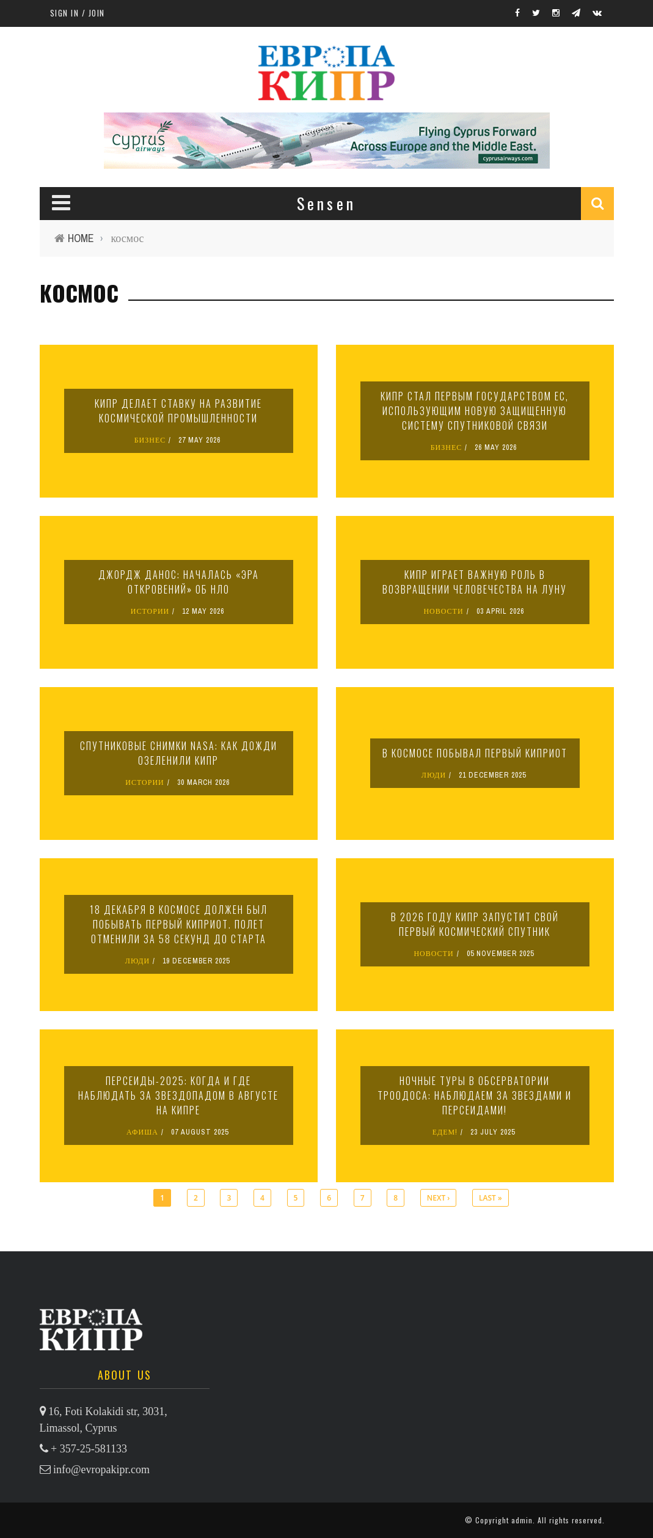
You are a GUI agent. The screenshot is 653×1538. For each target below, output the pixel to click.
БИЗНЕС (150, 440)
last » (490, 1198)
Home (81, 238)
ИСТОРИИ (150, 611)
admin (522, 1520)
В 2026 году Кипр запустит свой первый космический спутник (475, 924)
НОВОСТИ (443, 611)
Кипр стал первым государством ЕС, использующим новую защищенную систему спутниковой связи (475, 411)
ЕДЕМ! (445, 1132)
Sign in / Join (77, 13)
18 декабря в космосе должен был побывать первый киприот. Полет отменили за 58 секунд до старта (179, 924)
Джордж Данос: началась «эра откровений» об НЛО (178, 582)
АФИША (142, 1132)
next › (438, 1198)
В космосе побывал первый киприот (474, 753)
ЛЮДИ (433, 775)
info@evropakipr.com (101, 1469)
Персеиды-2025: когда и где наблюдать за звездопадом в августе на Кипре (178, 1095)
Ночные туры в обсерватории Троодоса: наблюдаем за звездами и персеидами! (475, 1095)
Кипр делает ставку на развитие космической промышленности (178, 410)
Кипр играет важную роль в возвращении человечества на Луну (474, 582)
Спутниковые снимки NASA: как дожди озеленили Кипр (178, 753)
